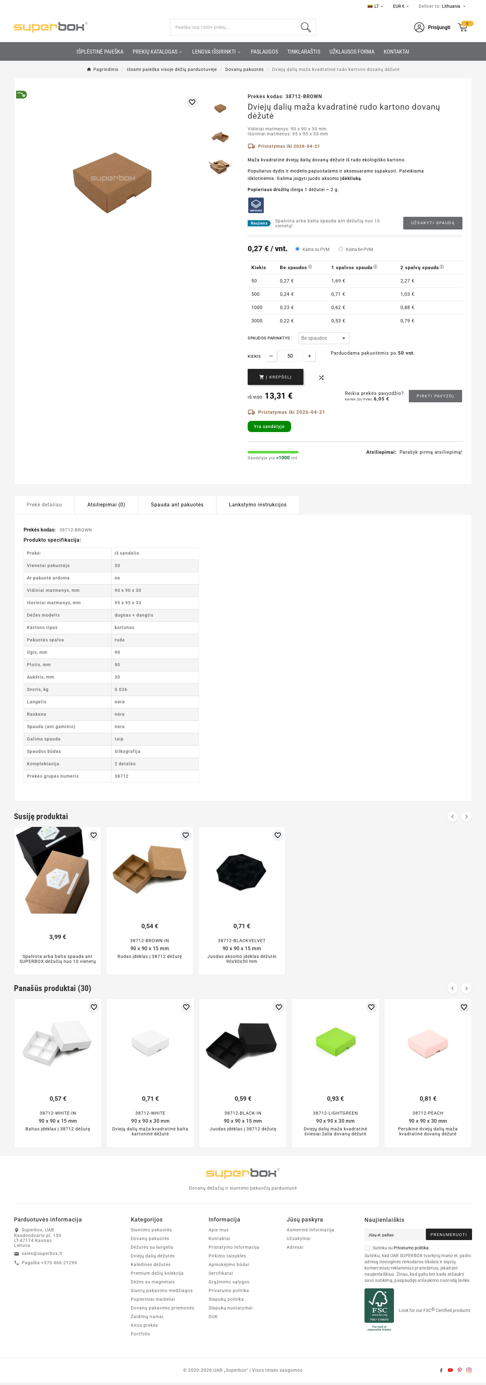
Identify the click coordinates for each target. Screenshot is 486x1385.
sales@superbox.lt (42, 1255)
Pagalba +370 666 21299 (49, 1264)
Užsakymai (299, 1241)
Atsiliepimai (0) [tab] (106, 505)
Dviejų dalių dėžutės (153, 1258)
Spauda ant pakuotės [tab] (177, 505)
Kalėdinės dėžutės (151, 1267)
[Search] (233, 27)
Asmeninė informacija (310, 1232)
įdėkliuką (350, 178)
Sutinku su (397, 1250)
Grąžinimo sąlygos (229, 1284)
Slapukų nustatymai (231, 1310)
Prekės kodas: (40, 530)
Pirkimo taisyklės (227, 1258)
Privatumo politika (229, 1293)
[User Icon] (432, 27)
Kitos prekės (144, 1327)
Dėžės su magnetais (153, 1284)
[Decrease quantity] (271, 355)
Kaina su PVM (316, 249)
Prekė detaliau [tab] (44, 505)
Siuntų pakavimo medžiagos (162, 1293)
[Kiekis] (290, 356)
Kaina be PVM (359, 249)
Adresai (295, 1249)
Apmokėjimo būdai (229, 1267)
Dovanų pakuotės (150, 1241)
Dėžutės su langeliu (152, 1249)
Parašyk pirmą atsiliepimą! (431, 452)
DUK (213, 1319)
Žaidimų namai (147, 1319)
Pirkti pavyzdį (435, 396)
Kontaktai (219, 1241)
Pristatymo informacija (234, 1249)
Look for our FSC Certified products (434, 1312)
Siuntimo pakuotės (151, 1232)
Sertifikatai (221, 1275)
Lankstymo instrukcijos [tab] (258, 505)
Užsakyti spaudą (433, 223)
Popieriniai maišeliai (153, 1301)
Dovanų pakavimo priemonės (162, 1310)
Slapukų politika (226, 1301)
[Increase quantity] (309, 355)
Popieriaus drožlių (268, 189)
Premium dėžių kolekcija (157, 1275)
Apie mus (219, 1232)
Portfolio (140, 1336)
